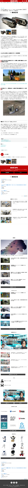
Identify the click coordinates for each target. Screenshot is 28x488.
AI (24, 2)
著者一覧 (4, 485)
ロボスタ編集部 (6, 154)
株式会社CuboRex (3, 146)
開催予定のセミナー (9, 2)
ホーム (1, 2)
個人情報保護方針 (17, 485)
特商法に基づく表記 (22, 485)
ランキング (4, 2)
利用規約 (14, 485)
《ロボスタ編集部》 (25, 147)
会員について (19, 2)
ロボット (23, 2)
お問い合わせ (10, 485)
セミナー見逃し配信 (14, 2)
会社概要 (7, 485)
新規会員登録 (7, 172)
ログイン (21, 172)
